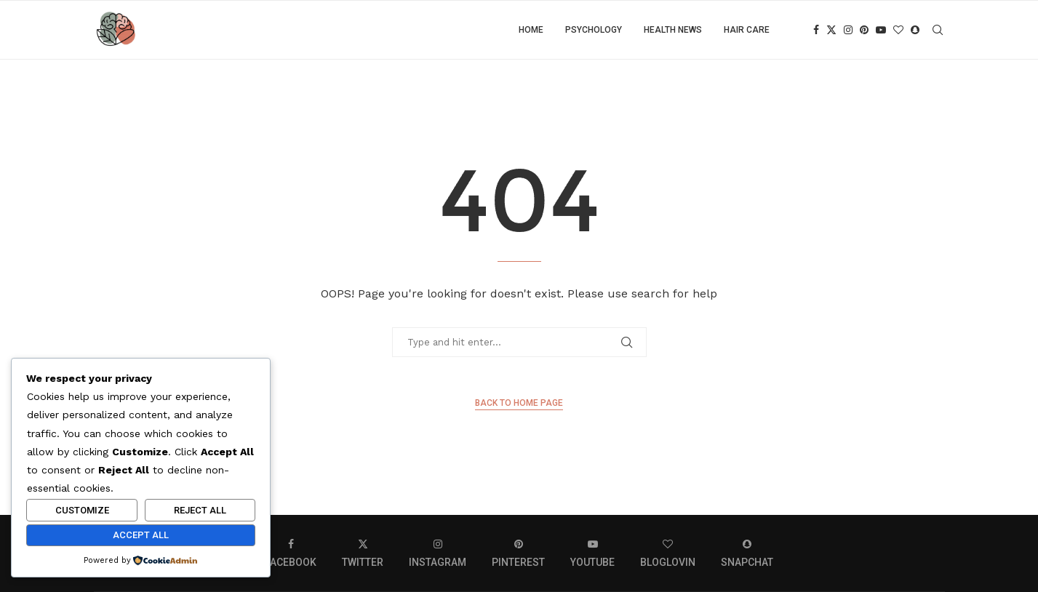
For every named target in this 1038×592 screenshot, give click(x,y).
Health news (673, 30)
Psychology (593, 30)
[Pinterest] (864, 30)
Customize (82, 510)
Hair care (747, 30)
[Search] (937, 30)
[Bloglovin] (898, 30)
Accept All (141, 534)
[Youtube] (881, 30)
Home (531, 30)
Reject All (200, 510)
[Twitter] (831, 30)
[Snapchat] (915, 30)
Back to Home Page (519, 403)
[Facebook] (816, 30)
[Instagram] (848, 30)
